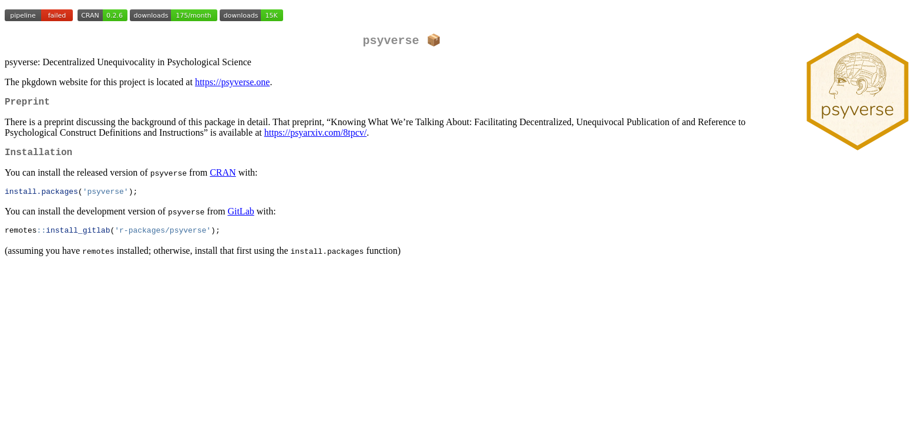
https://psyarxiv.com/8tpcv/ (315, 136)
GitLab (240, 218)
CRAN (223, 178)
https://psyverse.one (232, 83)
